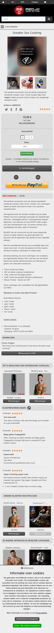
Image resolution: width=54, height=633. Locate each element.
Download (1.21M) (27, 353)
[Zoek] (49, 18)
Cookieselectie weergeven (27, 619)
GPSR (22, 195)
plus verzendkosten (27, 123)
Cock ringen (8, 343)
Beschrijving (9, 195)
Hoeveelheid (27, 131)
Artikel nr (8, 105)
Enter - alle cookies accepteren (27, 625)
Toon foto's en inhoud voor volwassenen (27, 57)
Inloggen (35, 2)
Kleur (27, 142)
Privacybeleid (41, 613)
